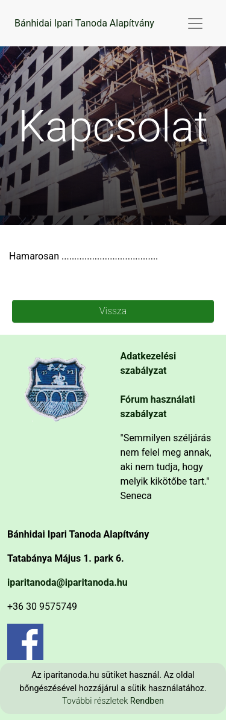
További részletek (96, 701)
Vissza (113, 311)
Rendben (147, 701)
